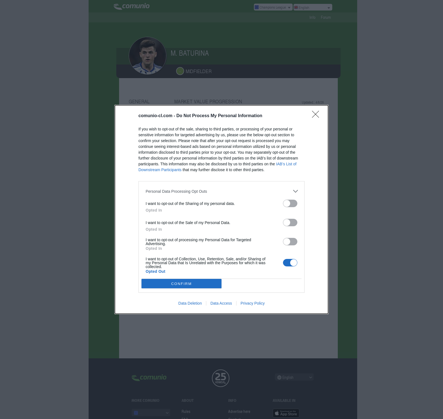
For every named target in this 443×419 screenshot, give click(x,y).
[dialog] (221, 209)
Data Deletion (190, 303)
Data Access (221, 303)
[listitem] (221, 191)
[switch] (290, 203)
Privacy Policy (253, 303)
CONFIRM (181, 284)
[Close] (317, 116)
